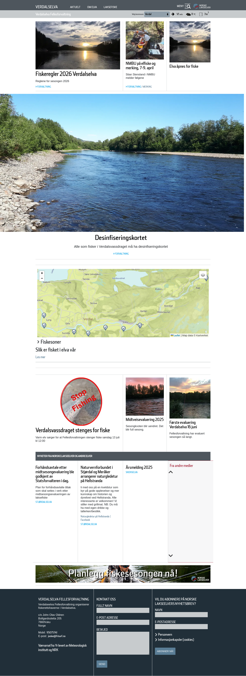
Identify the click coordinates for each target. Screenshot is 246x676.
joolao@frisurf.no (59, 640)
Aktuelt (80, 7)
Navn (159, 610)
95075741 (53, 637)
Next (193, 555)
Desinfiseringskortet (121, 237)
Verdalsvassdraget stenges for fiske (75, 432)
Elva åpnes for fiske (189, 66)
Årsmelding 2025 (150, 467)
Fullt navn (106, 605)
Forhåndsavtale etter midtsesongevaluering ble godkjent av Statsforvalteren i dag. (58, 476)
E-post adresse (110, 617)
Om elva (99, 7)
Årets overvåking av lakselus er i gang (194, 485)
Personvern (167, 634)
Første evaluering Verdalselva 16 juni (189, 424)
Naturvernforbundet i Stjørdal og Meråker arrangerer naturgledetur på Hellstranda (107, 476)
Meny (180, 6)
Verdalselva (49, 7)
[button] (123, 329)
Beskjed (103, 629)
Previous (193, 472)
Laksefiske (119, 7)
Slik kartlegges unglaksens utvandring (189, 506)
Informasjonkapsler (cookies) (182, 640)
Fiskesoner (54, 342)
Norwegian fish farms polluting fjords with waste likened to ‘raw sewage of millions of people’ (193, 532)
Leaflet (174, 335)
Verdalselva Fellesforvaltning (60, 14)
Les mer (42, 357)
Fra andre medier (190, 465)
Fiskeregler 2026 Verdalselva (77, 73)
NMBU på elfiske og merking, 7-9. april (143, 68)
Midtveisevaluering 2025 (144, 422)
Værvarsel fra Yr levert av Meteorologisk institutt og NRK (64, 652)
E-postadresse (167, 622)
